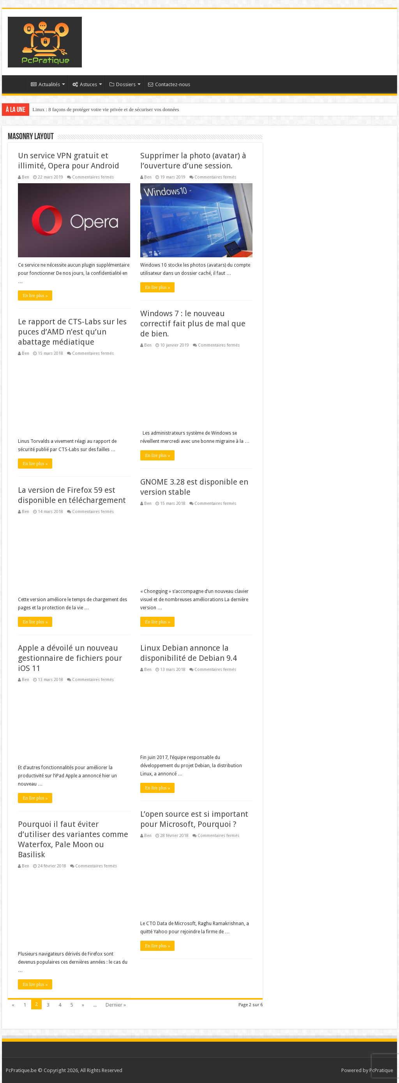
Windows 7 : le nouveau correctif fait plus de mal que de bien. (192, 323)
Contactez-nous (169, 84)
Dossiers (122, 84)
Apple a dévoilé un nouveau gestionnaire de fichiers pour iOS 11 (70, 658)
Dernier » (116, 1005)
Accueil (16, 83)
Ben (25, 177)
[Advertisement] (249, 34)
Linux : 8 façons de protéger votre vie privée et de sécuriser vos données (105, 109)
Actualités (45, 84)
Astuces (84, 84)
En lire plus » (35, 295)
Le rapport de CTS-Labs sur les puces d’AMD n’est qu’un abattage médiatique (72, 332)
